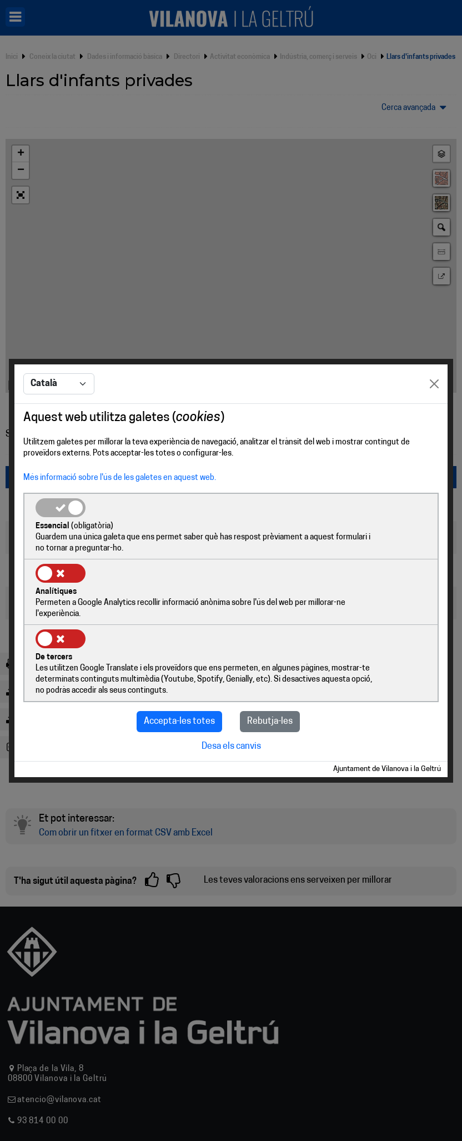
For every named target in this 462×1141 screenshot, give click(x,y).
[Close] (434, 418)
